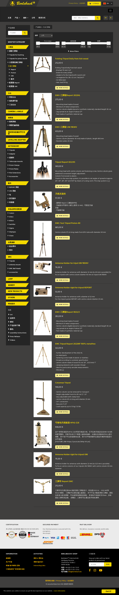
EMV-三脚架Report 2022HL (69, 96)
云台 (9, 93)
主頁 (9, 18)
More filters (73, 51)
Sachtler (11, 224)
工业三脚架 (18, 66)
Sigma (10, 228)
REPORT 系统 (13, 187)
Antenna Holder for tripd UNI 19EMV (74, 265)
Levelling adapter (17, 140)
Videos (11, 340)
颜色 (10, 329)
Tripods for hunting (15, 55)
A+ (106, 17)
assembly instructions (17, 333)
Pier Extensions (14, 173)
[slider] (38, 43)
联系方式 (42, 18)
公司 (33, 18)
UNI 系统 (11, 191)
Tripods (11, 150)
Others (11, 297)
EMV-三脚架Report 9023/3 (69, 315)
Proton (12, 73)
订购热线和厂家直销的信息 (15, 575)
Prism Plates (12, 169)
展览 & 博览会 (38, 564)
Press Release (14, 336)
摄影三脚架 (12, 51)
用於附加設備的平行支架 (16, 133)
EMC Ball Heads (14, 268)
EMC (10, 257)
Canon (10, 213)
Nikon (10, 220)
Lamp (10, 279)
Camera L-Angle (15, 111)
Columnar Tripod (64, 387)
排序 (36, 36)
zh (106, 3)
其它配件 (11, 198)
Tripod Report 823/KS (66, 163)
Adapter (11, 154)
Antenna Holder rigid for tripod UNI (74, 459)
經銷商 (8, 564)
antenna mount (14, 264)
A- (111, 17)
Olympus (11, 232)
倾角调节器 (12, 101)
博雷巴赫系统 (13, 125)
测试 (10, 322)
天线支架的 (61, 195)
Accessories (12, 176)
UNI (11, 76)
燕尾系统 (11, 121)
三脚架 (10, 47)
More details (63, 88)
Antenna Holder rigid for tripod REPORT (76, 290)
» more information (79, 591)
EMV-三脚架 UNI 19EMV (68, 128)
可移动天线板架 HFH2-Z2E (69, 427)
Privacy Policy (73, 3)
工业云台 (11, 104)
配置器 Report (13, 82)
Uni (10, 314)
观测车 (10, 157)
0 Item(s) (94, 3)
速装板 (10, 118)
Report (12, 69)
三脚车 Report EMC (65, 487)
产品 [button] (17, 18)
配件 (11, 79)
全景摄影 (11, 242)
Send (107, 570)
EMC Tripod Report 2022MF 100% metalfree (78, 347)
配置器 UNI (12, 86)
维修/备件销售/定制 (13, 571)
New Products (15, 291)
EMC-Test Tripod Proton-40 (69, 225)
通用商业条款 (50, 586)
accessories (12, 272)
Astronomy (13, 146)
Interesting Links (39, 571)
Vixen (10, 235)
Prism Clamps (13, 165)
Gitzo (10, 217)
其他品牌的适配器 (15, 209)
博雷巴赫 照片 (38, 568)
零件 (10, 250)
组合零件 (11, 246)
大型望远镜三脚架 (15, 62)
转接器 (10, 202)
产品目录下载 (14, 325)
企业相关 (82, 3)
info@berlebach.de (75, 577)
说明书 (11, 318)
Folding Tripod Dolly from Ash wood (74, 59)
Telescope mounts (15, 161)
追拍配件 (11, 285)
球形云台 (11, 97)
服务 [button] (25, 18)
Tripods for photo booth (17, 58)
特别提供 (11, 304)
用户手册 (9, 568)
